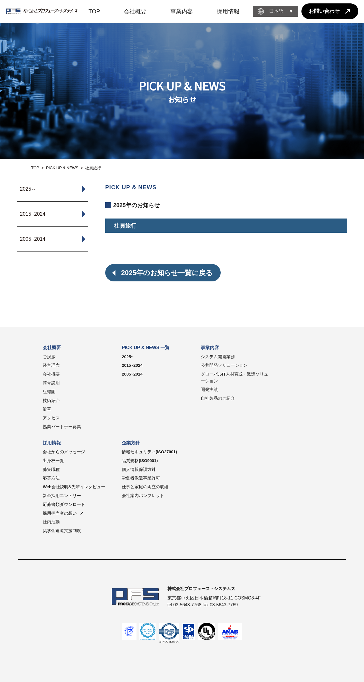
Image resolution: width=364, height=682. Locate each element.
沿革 (47, 409)
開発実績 (209, 389)
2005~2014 (132, 374)
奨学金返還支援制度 (62, 530)
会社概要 (51, 374)
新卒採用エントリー (62, 495)
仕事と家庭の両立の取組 (145, 487)
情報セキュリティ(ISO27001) (149, 452)
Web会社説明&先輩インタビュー (74, 487)
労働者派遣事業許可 (141, 478)
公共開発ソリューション (224, 365)
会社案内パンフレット (143, 495)
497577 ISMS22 (169, 642)
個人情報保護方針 (139, 469)
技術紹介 (51, 400)
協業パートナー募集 (62, 427)
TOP (35, 168)
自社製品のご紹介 (218, 398)
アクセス (51, 418)
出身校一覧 (53, 460)
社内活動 (51, 522)
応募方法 (51, 478)
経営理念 (51, 365)
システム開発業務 (218, 357)
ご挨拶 (49, 357)
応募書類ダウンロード (64, 504)
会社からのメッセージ (64, 452)
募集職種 (51, 469)
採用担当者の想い (59, 513)
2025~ (127, 357)
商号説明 (51, 383)
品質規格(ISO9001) (140, 460)
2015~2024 (132, 365)
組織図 (49, 392)
